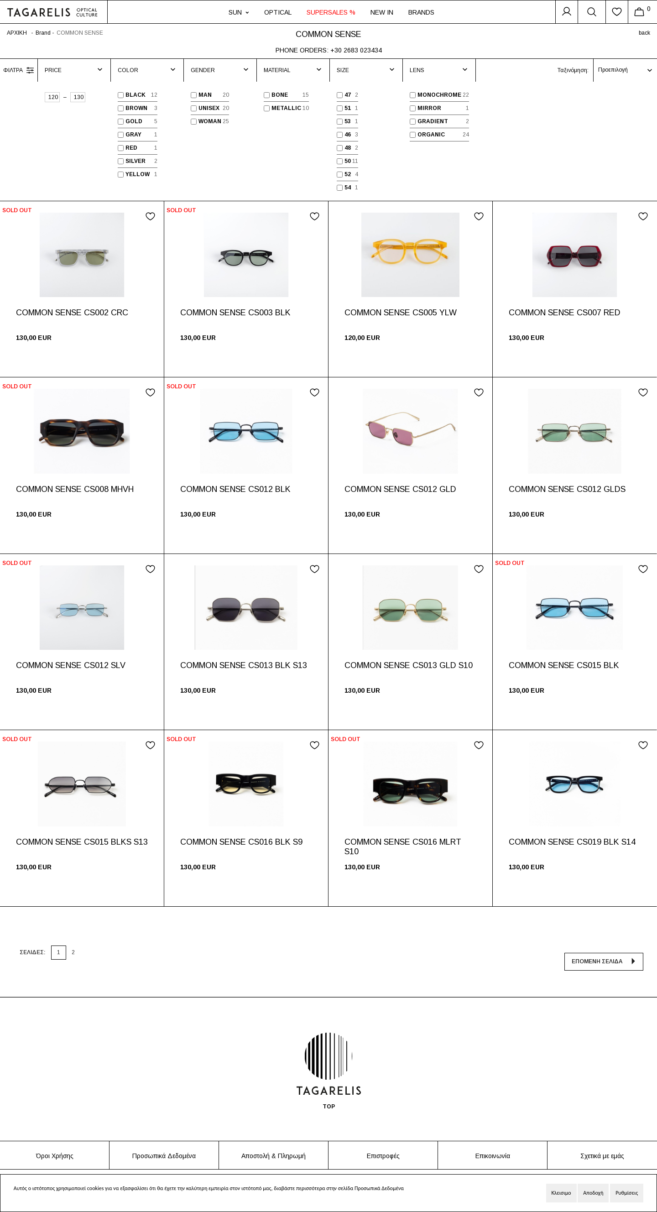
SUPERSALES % (331, 12)
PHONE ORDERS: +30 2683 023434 (329, 50)
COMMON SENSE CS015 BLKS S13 (82, 841)
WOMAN (209, 121)
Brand (43, 33)
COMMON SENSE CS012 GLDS (567, 489)
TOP (329, 1095)
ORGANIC (431, 134)
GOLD (133, 121)
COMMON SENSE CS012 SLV (70, 665)
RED (131, 148)
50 (347, 161)
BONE (279, 95)
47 (347, 95)
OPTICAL (278, 12)
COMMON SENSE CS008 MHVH (75, 489)
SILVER (135, 161)
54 (347, 187)
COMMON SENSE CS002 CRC (72, 312)
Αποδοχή (593, 1193)
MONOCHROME (439, 95)
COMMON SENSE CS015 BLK (564, 665)
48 (347, 148)
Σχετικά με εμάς (602, 1145)
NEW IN (381, 12)
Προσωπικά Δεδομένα (164, 1145)
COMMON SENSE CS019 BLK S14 (572, 841)
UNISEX (208, 108)
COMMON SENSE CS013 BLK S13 (243, 665)
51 (347, 108)
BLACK (135, 95)
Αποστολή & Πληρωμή (273, 1145)
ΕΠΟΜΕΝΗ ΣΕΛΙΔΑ (597, 949)
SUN (239, 12)
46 (347, 134)
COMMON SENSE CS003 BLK (235, 312)
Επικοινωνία (492, 1145)
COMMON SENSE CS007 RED (564, 312)
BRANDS (421, 12)
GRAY (133, 134)
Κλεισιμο (561, 1193)
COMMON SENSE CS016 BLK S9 (241, 841)
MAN (205, 95)
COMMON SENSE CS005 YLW (400, 312)
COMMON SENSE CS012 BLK (235, 489)
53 (347, 121)
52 (347, 174)
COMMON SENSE (80, 33)
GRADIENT (432, 121)
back (644, 33)
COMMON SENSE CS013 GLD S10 (408, 665)
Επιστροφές (383, 1145)
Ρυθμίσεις (626, 1193)
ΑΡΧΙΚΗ (17, 33)
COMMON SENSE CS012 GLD (400, 489)
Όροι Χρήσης (54, 1145)
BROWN (136, 108)
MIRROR (429, 108)
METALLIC (286, 108)
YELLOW (137, 174)
